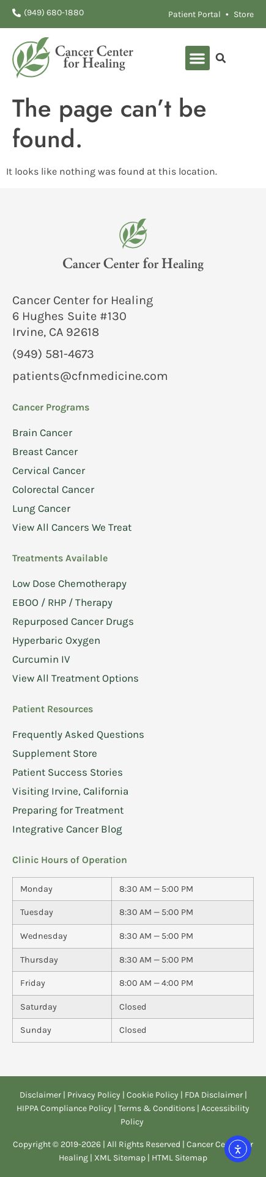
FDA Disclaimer (214, 1095)
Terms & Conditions (157, 1108)
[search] (220, 58)
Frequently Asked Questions (78, 734)
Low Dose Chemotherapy (69, 583)
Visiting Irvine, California (70, 791)
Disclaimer (40, 1095)
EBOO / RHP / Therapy (62, 602)
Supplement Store (54, 753)
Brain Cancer (42, 432)
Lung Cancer (41, 508)
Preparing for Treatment (68, 810)
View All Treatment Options (75, 678)
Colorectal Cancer (53, 489)
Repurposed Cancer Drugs (73, 621)
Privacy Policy (94, 1095)
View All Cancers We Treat (71, 527)
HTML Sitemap (179, 1158)
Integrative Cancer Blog (67, 829)
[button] (197, 58)
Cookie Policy (153, 1095)
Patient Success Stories (67, 772)
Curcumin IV (41, 659)
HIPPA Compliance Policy (65, 1108)
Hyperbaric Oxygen (56, 640)
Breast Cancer (45, 451)
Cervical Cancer (48, 470)
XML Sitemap (120, 1158)
